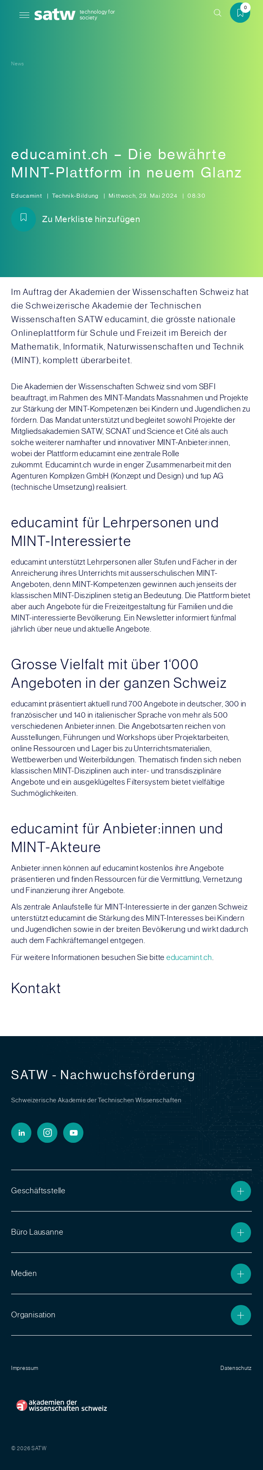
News (17, 64)
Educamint (27, 195)
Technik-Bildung (76, 195)
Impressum (24, 1368)
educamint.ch (189, 957)
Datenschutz (236, 1368)
